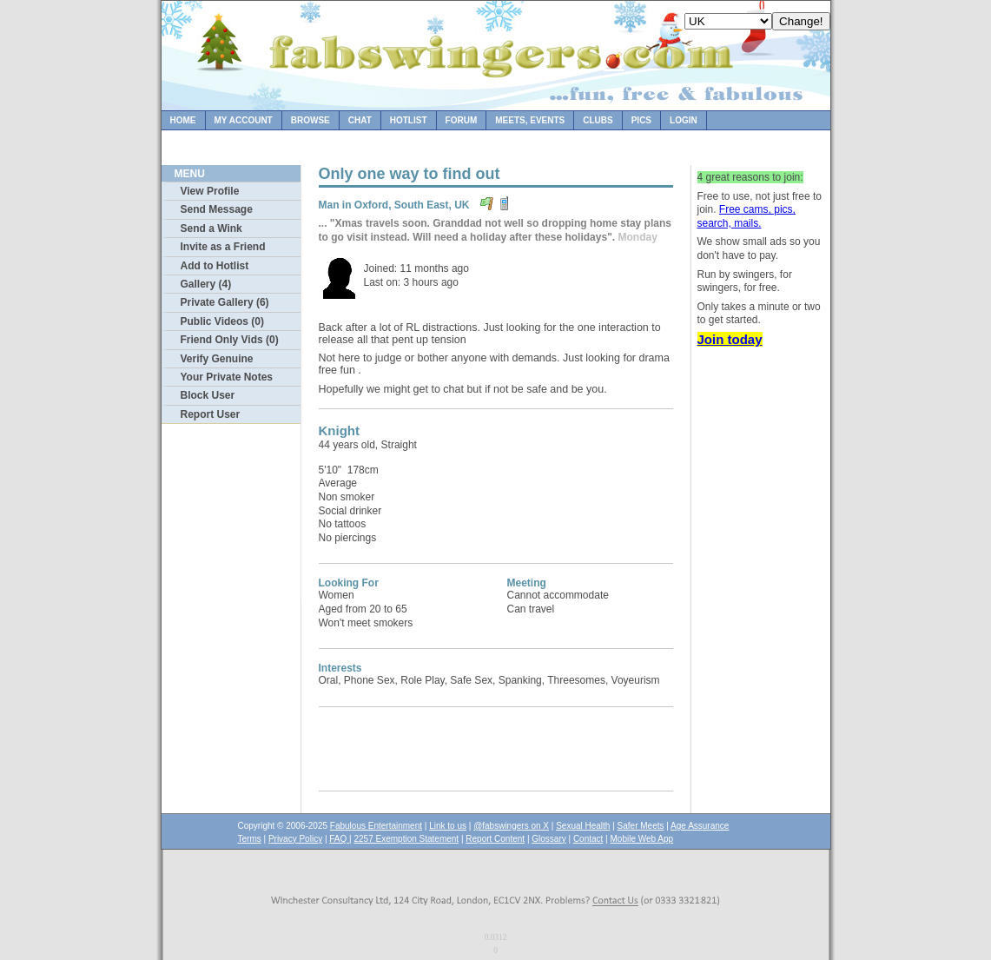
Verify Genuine (217, 359)
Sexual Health (583, 826)
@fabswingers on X (511, 826)
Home (183, 120)
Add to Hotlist (215, 266)
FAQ (339, 839)
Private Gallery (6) (225, 302)
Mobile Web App (642, 839)
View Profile (210, 191)
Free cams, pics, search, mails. (746, 216)
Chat (360, 120)
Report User (211, 414)
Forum (462, 120)
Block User (208, 395)
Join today (730, 339)
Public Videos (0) (222, 321)
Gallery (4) (206, 284)
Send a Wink (211, 228)
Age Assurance (700, 826)
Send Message (217, 209)
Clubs (597, 120)
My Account (244, 120)
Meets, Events (530, 120)
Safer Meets (641, 826)
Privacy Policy (295, 839)
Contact (588, 839)
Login (683, 120)
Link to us (447, 826)
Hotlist (408, 120)
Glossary (548, 839)
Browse (310, 120)
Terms (249, 839)
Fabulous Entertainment (376, 826)
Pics (641, 120)
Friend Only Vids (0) (230, 340)
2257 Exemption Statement (406, 839)
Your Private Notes (227, 377)
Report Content (495, 839)
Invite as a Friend (223, 247)
